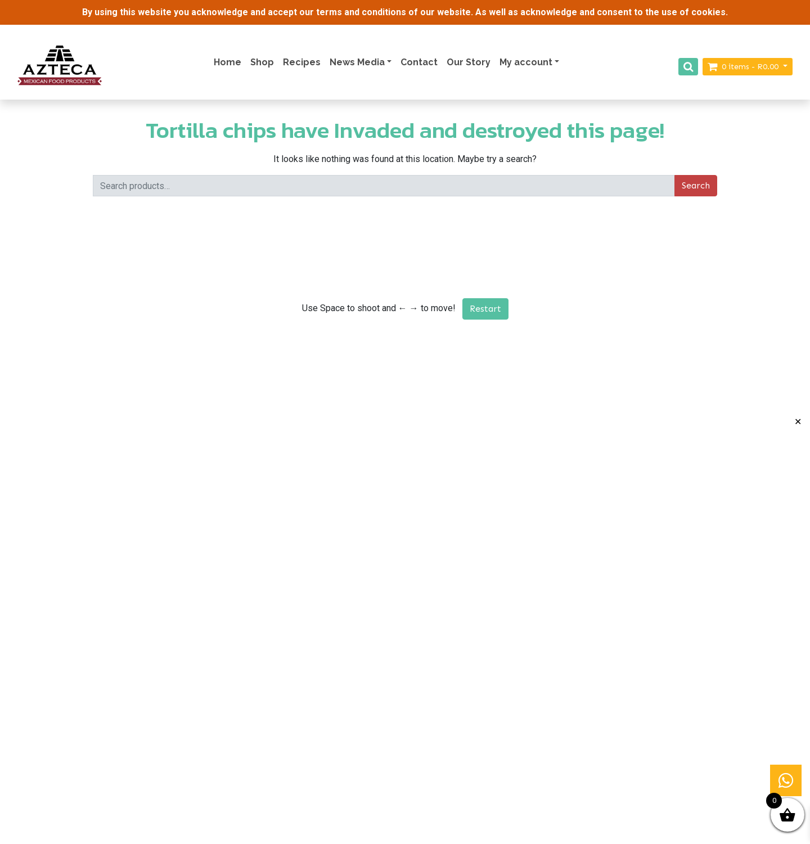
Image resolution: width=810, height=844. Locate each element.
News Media (357, 62)
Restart (485, 308)
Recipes (302, 62)
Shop (262, 62)
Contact (419, 62)
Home (227, 62)
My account (526, 62)
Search (696, 185)
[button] (786, 780)
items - (744, 66)
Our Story (468, 62)
